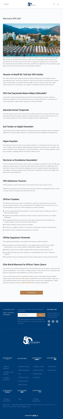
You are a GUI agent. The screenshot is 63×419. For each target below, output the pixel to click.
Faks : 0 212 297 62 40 (9, 406)
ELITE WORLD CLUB (8, 309)
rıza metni (32, 321)
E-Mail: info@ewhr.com (23, 406)
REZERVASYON (31, 292)
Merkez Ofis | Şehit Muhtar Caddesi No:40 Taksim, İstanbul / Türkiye (22, 404)
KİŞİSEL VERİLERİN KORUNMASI (8, 314)
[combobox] (54, 4)
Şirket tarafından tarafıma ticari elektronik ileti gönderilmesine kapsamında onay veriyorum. (31, 321)
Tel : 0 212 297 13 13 (49, 404)
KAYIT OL (41, 315)
